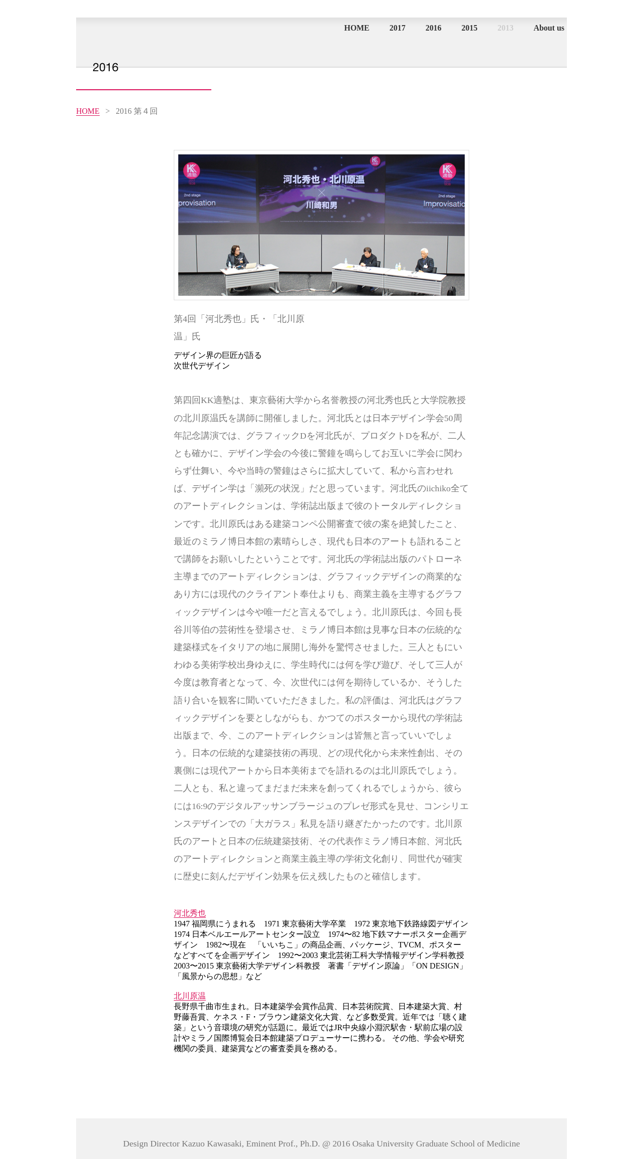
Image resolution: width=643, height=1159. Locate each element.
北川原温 (190, 996)
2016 (434, 28)
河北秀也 (190, 913)
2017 (398, 28)
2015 (470, 28)
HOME (357, 28)
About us (548, 28)
